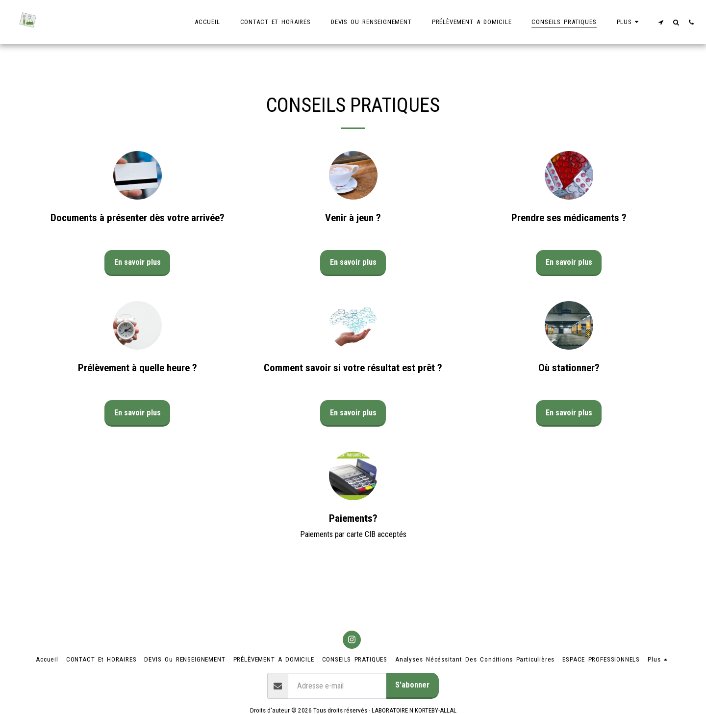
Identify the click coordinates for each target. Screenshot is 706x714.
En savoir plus (137, 262)
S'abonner (412, 684)
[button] (661, 22)
